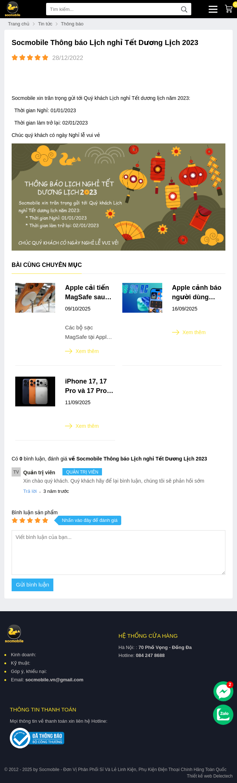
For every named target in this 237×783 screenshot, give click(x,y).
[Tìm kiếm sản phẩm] (118, 9)
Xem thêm (82, 351)
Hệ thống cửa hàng (148, 636)
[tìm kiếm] (184, 9)
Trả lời (30, 491)
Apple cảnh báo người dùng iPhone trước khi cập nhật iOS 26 (196, 293)
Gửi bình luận (32, 584)
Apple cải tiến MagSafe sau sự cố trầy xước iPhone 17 (89, 293)
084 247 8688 (150, 655)
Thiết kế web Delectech (210, 776)
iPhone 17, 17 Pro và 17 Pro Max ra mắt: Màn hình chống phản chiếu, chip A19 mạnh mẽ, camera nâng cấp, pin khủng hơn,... (89, 386)
